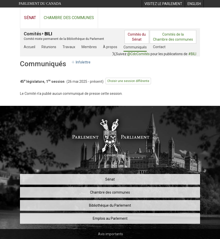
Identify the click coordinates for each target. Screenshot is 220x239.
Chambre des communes (69, 17)
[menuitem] (163, 4)
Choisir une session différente (128, 81)
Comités (32, 33)
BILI (48, 33)
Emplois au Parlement (110, 218)
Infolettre (80, 62)
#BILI (192, 54)
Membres (89, 47)
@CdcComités (138, 54)
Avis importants (110, 234)
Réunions (49, 47)
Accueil (29, 47)
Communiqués (135, 47)
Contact (159, 47)
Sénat (30, 17)
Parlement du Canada (40, 4)
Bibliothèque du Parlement (110, 205)
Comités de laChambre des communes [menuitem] (173, 36)
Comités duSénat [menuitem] (137, 36)
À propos (110, 47)
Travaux (68, 47)
